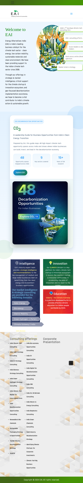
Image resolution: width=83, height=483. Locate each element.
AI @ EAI (12, 453)
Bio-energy (18, 308)
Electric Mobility (21, 313)
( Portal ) (33, 319)
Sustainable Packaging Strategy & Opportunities (16, 432)
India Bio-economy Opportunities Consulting (33, 347)
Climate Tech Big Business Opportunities (32, 464)
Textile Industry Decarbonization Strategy (15, 444)
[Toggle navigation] (12, 2)
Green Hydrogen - (22, 319)
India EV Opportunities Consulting (31, 359)
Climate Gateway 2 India (24, 324)
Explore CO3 (20, 172)
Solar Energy (19, 303)
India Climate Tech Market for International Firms (16, 394)
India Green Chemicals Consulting (30, 423)
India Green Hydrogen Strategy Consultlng (16, 382)
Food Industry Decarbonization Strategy (32, 435)
